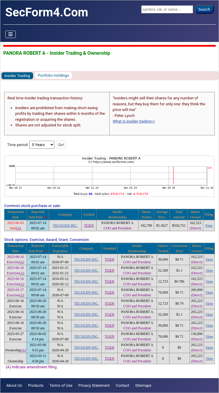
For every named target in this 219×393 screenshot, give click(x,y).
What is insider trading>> (134, 121)
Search (204, 9)
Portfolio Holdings (53, 75)
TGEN (89, 225)
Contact (122, 385)
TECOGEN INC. (65, 225)
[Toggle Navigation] (10, 34)
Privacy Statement (94, 385)
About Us (14, 385)
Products (36, 385)
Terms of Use (60, 385)
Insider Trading (17, 75)
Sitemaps (143, 385)
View (209, 225)
